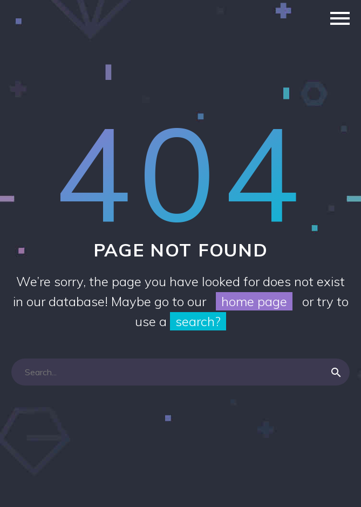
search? (198, 321)
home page (254, 301)
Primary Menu (340, 18)
